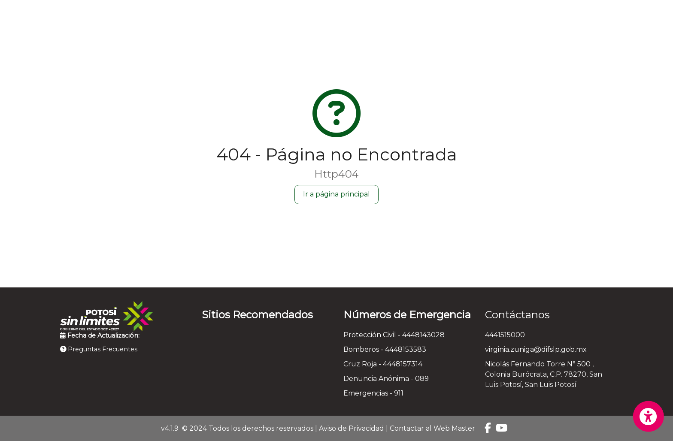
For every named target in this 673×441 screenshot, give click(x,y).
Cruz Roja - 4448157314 (382, 364)
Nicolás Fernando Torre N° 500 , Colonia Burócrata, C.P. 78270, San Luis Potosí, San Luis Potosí (543, 374)
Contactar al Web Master (432, 428)
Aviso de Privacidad (351, 428)
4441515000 (505, 335)
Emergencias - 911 (373, 393)
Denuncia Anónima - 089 (386, 379)
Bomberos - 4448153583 (384, 349)
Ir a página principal (336, 194)
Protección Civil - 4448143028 (394, 335)
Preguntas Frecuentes (98, 349)
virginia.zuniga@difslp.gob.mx (536, 349)
